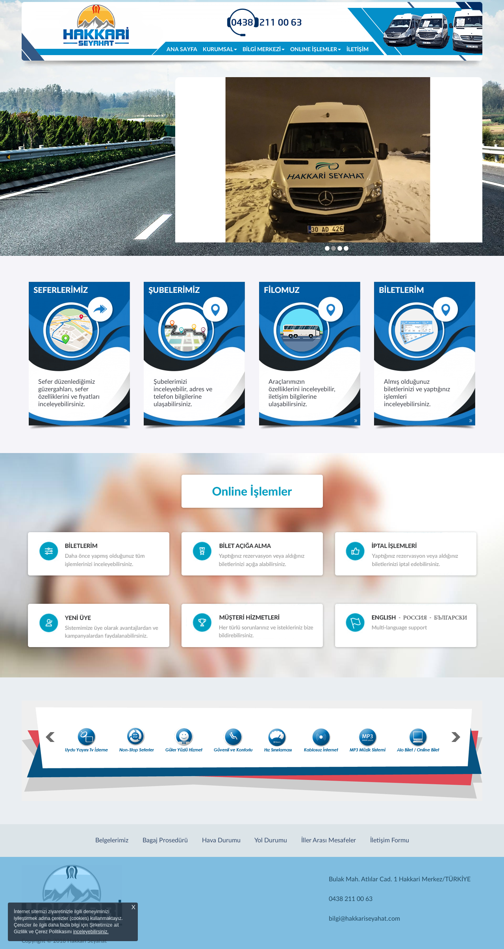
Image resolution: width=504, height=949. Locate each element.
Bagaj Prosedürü (165, 840)
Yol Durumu (270, 840)
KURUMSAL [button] (220, 49)
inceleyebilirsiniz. (91, 931)
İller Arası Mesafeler (328, 840)
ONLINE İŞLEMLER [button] (315, 49)
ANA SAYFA (183, 49)
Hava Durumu (221, 840)
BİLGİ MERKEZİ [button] (264, 49)
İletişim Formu (389, 840)
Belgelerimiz (111, 840)
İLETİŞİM (357, 49)
